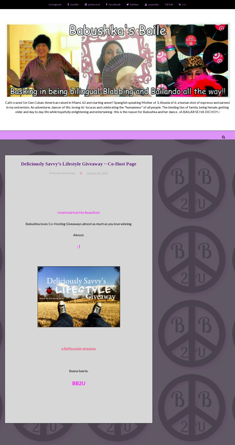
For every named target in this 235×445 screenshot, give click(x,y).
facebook (113, 4)
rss (182, 4)
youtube (152, 4)
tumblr (73, 4)
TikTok (169, 4)
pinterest (92, 4)
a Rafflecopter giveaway (78, 348)
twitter (132, 4)
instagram (55, 4)
